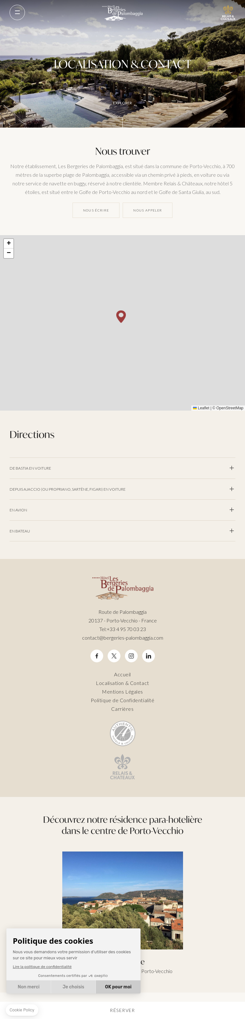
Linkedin (148, 656)
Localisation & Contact (122, 683)
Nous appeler (147, 210)
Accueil (122, 674)
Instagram (131, 656)
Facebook (96, 656)
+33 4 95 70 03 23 (122, 629)
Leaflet (201, 408)
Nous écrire (96, 210)
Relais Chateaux (228, 12)
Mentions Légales (122, 691)
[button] (121, 316)
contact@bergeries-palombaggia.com (122, 638)
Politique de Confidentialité (123, 700)
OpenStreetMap (229, 408)
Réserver (122, 1010)
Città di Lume (122, 913)
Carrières (122, 709)
